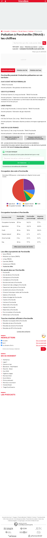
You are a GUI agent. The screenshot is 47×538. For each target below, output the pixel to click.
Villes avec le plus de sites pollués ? (12, 138)
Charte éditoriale (22, 517)
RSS (5, 519)
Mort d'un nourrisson (9, 382)
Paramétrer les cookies (31, 519)
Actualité (7, 31)
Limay (40, 47)
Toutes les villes (8, 266)
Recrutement (10, 519)
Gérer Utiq (41, 519)
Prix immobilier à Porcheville (12, 312)
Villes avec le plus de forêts (23, 247)
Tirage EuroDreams (9, 387)
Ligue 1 (5, 362)
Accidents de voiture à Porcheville (13, 290)
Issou (21, 47)
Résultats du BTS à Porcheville (12, 328)
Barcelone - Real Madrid (10, 366)
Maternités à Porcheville (10, 310)
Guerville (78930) (8, 261)
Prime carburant (8, 380)
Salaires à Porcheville (9, 295)
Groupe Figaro (21, 520)
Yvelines (30, 31)
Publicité (29, 517)
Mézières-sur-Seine (31, 47)
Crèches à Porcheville (9, 302)
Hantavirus (6, 360)
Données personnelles (19, 519)
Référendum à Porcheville (11, 315)
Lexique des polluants (23, 331)
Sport (3, 343)
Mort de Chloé (7, 376)
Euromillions (7, 378)
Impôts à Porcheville (9, 300)
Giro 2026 (6, 371)
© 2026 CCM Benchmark (32, 520)
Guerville (15, 49)
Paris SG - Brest (8, 369)
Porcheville (6, 272)
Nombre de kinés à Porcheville (12, 282)
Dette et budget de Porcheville (12, 297)
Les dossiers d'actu (7, 345)
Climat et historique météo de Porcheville (15, 292)
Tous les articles (41, 517)
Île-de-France (23, 31)
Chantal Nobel (7, 385)
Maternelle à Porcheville (10, 305)
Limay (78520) (7, 259)
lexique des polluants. (22, 147)
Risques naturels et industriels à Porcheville (35, 138)
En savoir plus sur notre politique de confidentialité (15, 166)
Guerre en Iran (7, 364)
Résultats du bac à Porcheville (12, 323)
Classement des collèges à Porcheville (14, 285)
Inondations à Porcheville (10, 280)
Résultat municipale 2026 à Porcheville (15, 321)
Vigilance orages (8, 373)
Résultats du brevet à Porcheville (13, 326)
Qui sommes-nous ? (7, 517)
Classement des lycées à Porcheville (14, 287)
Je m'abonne (22, 163)
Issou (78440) (7, 254)
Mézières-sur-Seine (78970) (11, 256)
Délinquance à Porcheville (11, 277)
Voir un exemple (41, 341)
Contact (34, 517)
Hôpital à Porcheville (9, 307)
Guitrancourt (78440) (9, 264)
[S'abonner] (23, 349)
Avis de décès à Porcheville (11, 275)
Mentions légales (12, 520)
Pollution (14, 31)
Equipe (15, 517)
